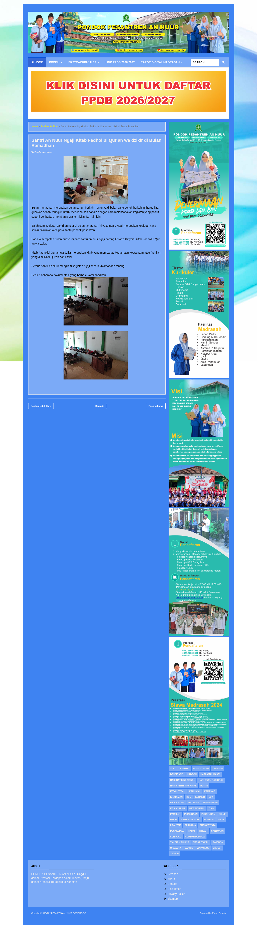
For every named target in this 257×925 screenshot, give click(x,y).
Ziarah (217, 848)
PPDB (221, 819)
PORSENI (209, 819)
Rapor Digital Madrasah (160, 62)
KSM (188, 797)
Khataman (176, 797)
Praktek (175, 825)
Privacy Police (176, 893)
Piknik (222, 814)
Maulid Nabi (210, 802)
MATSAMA (193, 802)
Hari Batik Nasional (182, 780)
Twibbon (218, 842)
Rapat (191, 831)
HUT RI (204, 785)
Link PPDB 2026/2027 (120, 62)
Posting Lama (156, 406)
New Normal (197, 808)
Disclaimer (174, 888)
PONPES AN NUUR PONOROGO (69, 913)
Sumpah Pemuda (195, 836)
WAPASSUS (203, 848)
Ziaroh (174, 853)
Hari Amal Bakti (210, 774)
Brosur (184, 768)
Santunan (217, 831)
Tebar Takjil (201, 842)
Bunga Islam (201, 768)
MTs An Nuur (178, 808)
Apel (173, 768)
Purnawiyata (208, 825)
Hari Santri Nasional (183, 785)
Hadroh (192, 774)
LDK (211, 797)
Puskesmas (177, 831)
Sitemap (173, 898)
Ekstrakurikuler (82, 62)
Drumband (176, 774)
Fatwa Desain (219, 913)
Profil (54, 62)
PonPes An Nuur (43, 152)
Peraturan (208, 814)
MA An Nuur (177, 802)
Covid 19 (217, 768)
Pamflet (175, 814)
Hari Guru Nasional (211, 780)
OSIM (211, 808)
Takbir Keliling (179, 842)
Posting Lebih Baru (41, 406)
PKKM (173, 819)
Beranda (99, 406)
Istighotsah (177, 791)
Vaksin (189, 848)
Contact (172, 883)
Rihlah (203, 831)
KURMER (200, 797)
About (171, 879)
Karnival (194, 791)
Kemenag (209, 791)
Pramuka (190, 825)
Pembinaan (191, 814)
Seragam (175, 836)
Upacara (175, 848)
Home (37, 62)
